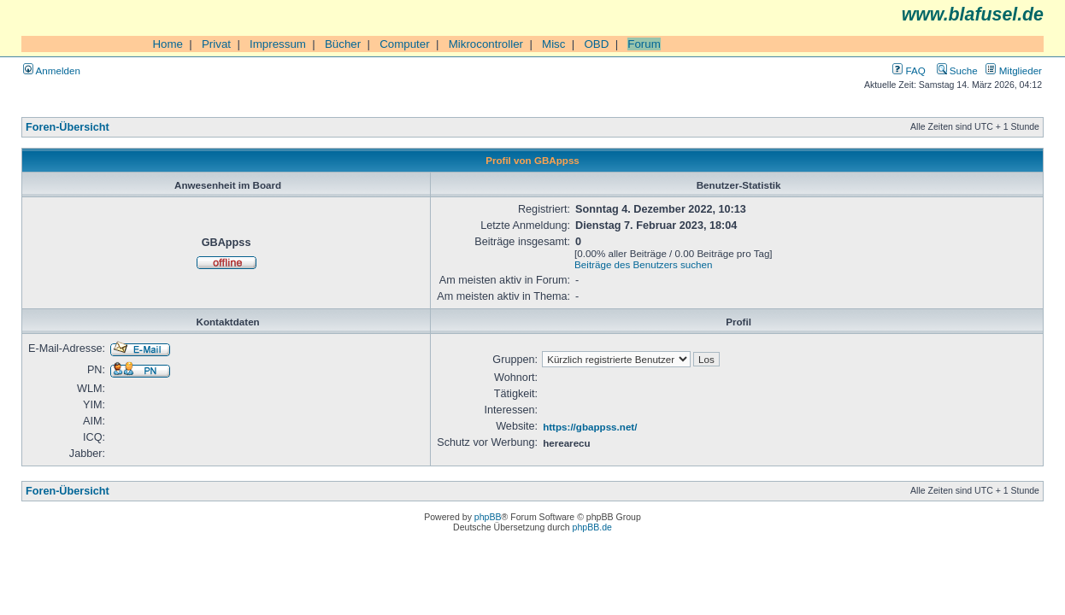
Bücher (343, 44)
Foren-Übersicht (67, 127)
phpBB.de (592, 527)
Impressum (278, 44)
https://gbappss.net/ (590, 426)
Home (167, 44)
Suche (957, 70)
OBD (596, 44)
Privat (216, 44)
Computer (405, 44)
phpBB (488, 517)
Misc (553, 44)
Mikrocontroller (486, 44)
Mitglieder (1014, 70)
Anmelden (51, 70)
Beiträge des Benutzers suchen (643, 264)
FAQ (908, 70)
